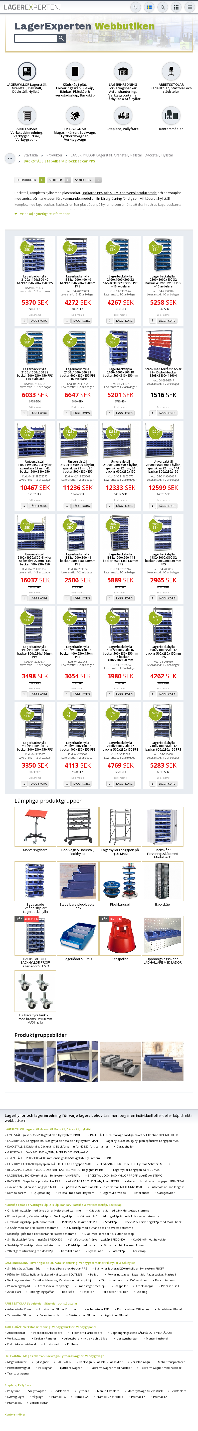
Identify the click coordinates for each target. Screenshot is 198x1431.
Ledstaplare (62, 1391)
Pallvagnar (45, 1368)
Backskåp (68, 1292)
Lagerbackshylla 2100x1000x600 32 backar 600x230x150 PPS (163, 746)
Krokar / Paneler (45, 1338)
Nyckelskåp (95, 1251)
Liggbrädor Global (116, 1315)
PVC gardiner (138, 1280)
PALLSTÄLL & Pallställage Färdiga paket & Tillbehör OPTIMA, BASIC (134, 1135)
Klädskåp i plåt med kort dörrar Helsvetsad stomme (41, 1234)
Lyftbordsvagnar (71, 1368)
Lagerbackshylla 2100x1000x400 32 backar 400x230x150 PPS (78, 746)
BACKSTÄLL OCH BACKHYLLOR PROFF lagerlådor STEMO (125, 1175)
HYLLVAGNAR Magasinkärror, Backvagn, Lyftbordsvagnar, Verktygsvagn (54, 1356)
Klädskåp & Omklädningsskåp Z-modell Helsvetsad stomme (119, 1216)
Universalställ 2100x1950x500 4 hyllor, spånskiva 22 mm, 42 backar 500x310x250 (35, 466)
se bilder (55, 180)
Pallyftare (13, 1391)
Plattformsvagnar (18, 1368)
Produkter (54, 155)
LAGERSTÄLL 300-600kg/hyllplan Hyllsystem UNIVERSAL (43, 1175)
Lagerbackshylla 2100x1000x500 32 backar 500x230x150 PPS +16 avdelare (35, 374)
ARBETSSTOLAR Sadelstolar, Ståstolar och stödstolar (41, 1303)
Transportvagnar (18, 1373)
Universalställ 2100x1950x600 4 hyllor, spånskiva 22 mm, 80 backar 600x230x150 (120, 466)
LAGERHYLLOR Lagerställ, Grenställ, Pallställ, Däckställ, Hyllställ (122, 155)
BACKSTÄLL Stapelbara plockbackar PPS (59, 161)
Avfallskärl (14, 1292)
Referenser (141, 1193)
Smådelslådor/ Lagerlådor (24, 1268)
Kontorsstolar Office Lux (133, 1309)
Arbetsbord (51, 1344)
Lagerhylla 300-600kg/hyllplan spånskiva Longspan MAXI (142, 1141)
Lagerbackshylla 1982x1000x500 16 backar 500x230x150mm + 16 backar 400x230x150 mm (120, 653)
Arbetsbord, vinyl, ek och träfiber (86, 1338)
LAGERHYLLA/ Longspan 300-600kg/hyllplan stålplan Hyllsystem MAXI (52, 1141)
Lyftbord (83, 1391)
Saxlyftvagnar (37, 1391)
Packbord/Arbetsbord (47, 1333)
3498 (27, 618)
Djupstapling (42, 1193)
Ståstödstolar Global (82, 1315)
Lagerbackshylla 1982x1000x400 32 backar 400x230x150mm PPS (77, 652)
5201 (112, 340)
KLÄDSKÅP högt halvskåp (149, 1239)
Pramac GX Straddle (109, 1397)
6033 (27, 340)
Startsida (31, 155)
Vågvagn (37, 1397)
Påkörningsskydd (18, 1286)
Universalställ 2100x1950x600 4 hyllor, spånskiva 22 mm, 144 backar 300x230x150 (163, 466)
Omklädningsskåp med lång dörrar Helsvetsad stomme (44, 1210)
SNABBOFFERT (83, 180)
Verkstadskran (39, 1403)
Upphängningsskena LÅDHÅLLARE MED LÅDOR (141, 1333)
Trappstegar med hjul (91, 1286)
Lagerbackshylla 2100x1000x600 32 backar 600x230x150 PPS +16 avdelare (78, 374)
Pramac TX (58, 1397)
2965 (155, 526)
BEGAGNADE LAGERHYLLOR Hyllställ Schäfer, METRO (134, 1164)
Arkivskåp (139, 1251)
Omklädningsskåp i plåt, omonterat (30, 1222)
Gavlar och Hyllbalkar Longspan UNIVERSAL (155, 1181)
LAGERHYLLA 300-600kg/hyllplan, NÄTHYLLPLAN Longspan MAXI (49, 1164)
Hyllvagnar (42, 1362)
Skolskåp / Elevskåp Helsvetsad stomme (33, 1245)
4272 (70, 248)
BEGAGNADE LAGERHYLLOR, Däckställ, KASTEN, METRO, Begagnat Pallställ (56, 1170)
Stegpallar (121, 1286)
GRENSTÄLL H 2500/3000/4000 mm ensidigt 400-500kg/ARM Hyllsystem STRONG (59, 1158)
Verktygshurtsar (127, 1338)
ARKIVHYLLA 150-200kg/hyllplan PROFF (93, 1181)
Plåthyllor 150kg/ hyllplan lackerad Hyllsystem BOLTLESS (44, 1274)
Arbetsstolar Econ (19, 1309)
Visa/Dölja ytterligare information (45, 214)
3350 (27, 714)
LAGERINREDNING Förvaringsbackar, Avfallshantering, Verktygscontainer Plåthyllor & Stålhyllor (70, 1263)
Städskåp (111, 1222)
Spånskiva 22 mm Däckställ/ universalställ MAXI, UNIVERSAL (104, 1187)
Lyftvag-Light (15, 1397)
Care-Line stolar (50, 1315)
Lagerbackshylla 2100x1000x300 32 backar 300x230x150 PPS (35, 746)
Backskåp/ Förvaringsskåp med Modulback (153, 1222)
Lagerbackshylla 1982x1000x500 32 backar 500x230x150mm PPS (163, 652)
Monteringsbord (157, 1338)
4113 (70, 714)
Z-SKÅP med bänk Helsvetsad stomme (32, 1228)
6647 (70, 340)
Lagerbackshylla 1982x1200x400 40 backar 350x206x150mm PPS (77, 281)
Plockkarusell (170, 1286)
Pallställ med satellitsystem (76, 1193)
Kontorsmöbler (15, 1414)
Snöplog (141, 1292)
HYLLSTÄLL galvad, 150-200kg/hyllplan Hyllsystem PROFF (44, 1135)
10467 (27, 433)
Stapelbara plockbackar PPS (68, 1268)
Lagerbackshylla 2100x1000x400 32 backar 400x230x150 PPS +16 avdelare (163, 281)
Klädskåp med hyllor (81, 1245)
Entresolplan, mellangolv (167, 1187)
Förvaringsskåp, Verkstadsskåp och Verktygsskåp (39, 1216)
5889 (112, 526)
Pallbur (95, 1274)
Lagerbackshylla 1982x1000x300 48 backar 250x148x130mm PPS (77, 559)
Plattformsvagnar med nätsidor (111, 1368)
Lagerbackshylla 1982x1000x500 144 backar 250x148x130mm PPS (120, 559)
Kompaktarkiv (16, 1193)
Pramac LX (160, 1397)
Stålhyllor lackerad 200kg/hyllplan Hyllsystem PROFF (129, 1268)
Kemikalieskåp (70, 1251)
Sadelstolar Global (169, 1309)
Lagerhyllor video (114, 1193)
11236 (70, 433)
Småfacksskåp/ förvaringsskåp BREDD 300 (34, 1239)
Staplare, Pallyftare (18, 1385)
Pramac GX (81, 1397)
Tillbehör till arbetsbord (86, 1333)
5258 (155, 248)
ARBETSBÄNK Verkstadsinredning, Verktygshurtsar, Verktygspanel (50, 1327)
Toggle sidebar (10, 158)
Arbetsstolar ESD (98, 1309)
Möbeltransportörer (171, 1362)
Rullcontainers (164, 1280)
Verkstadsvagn (140, 1362)
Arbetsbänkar (16, 1333)
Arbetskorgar (144, 1286)
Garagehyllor (125, 1146)
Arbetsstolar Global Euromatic (59, 1309)
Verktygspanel (16, 1338)
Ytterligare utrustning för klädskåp (30, 1251)
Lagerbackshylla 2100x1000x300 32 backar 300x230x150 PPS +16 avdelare (120, 281)
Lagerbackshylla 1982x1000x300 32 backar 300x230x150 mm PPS (163, 559)
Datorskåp (118, 1251)
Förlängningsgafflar (41, 1292)
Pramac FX (138, 1397)
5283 (155, 714)
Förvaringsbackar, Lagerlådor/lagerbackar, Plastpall (142, 1274)
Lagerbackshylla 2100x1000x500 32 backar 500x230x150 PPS (120, 746)
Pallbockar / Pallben (115, 1292)
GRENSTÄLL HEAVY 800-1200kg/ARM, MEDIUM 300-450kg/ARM (47, 1152)
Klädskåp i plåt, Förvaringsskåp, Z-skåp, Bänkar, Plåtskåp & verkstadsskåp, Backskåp (63, 1205)
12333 (112, 433)
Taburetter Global (19, 1315)
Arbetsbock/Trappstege (53, 1286)
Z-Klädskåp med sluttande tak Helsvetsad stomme (99, 1228)
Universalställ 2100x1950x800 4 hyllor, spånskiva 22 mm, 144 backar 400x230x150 (35, 559)
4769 (112, 714)
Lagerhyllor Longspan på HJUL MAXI (136, 1170)
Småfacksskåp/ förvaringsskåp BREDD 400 (97, 1239)
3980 (112, 618)
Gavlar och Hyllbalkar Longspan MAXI (32, 1187)
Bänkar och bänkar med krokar (124, 1245)
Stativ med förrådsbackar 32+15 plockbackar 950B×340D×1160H (163, 372)
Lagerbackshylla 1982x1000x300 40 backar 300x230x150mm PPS (35, 652)
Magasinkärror (17, 1362)
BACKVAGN (64, 1362)
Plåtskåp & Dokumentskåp (79, 1222)
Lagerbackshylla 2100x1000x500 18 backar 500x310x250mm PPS (120, 374)
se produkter (26, 180)
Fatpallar (88, 1292)
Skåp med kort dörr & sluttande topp (109, 1234)
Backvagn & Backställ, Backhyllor (101, 1362)
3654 (70, 618)
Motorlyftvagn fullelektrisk (145, 1391)
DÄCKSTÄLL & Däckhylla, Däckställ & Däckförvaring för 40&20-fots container (57, 1146)
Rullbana (73, 1344)
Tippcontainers (111, 1280)
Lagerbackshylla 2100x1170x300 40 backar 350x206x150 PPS (35, 279)
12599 (155, 433)
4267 (112, 248)
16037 (27, 526)
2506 (70, 526)
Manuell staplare (108, 1391)
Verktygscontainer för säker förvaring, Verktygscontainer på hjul (50, 1280)
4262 (155, 618)
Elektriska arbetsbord (21, 1344)
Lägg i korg (39, 320)
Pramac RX (14, 1403)
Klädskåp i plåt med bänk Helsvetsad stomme (119, 1210)
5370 (27, 248)
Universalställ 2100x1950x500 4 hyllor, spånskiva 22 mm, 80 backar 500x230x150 (77, 466)
